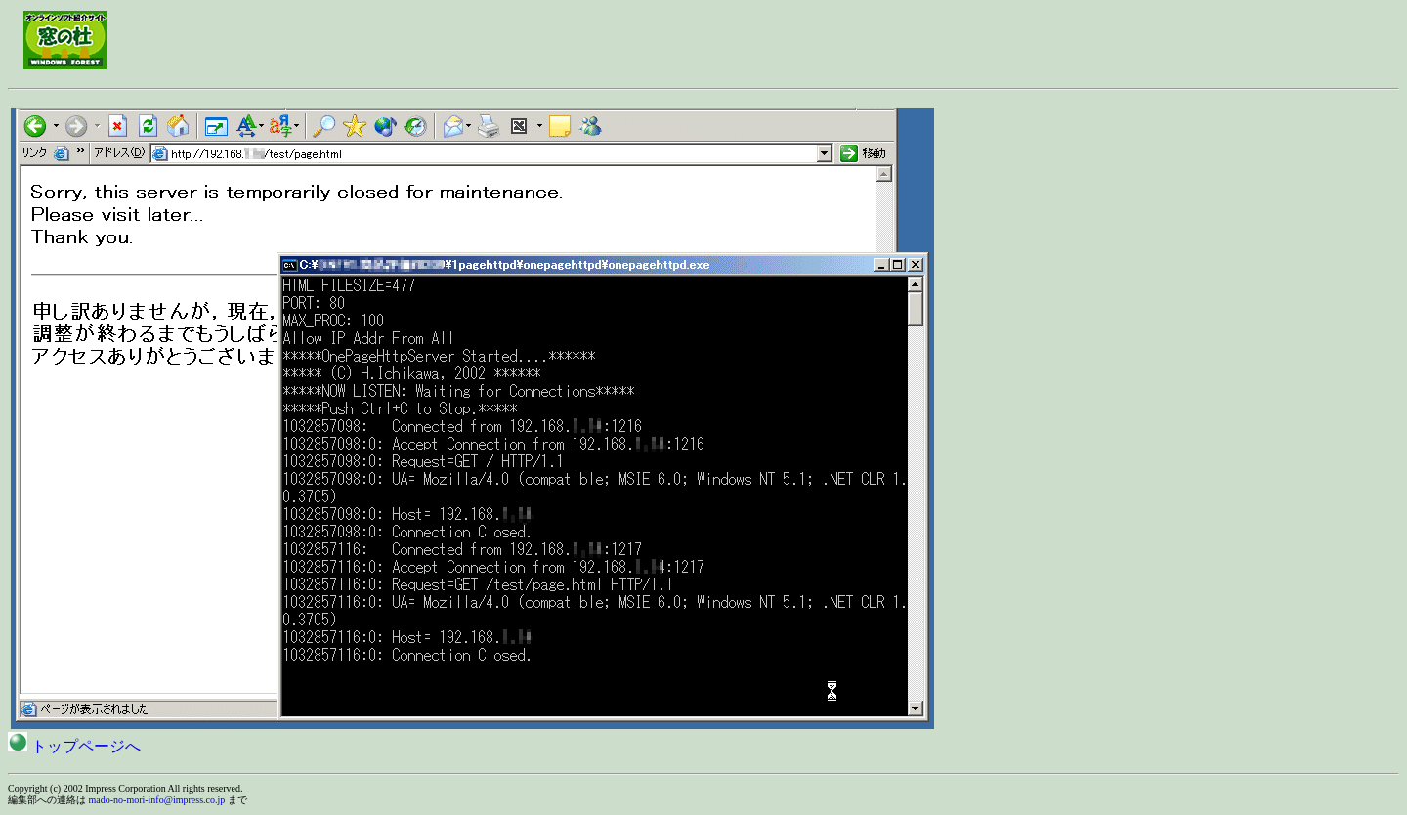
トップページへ (74, 746)
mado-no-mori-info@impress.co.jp (157, 799)
